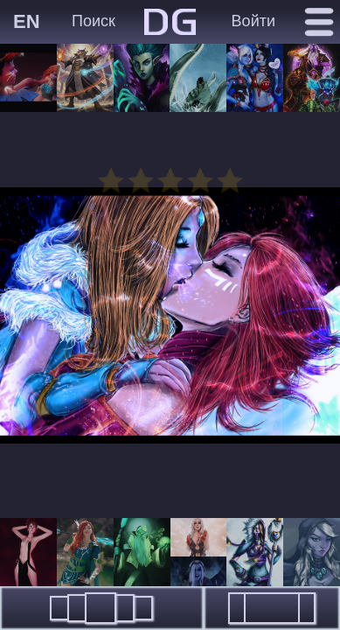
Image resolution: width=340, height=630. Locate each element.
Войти (253, 21)
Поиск (93, 21)
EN (26, 21)
